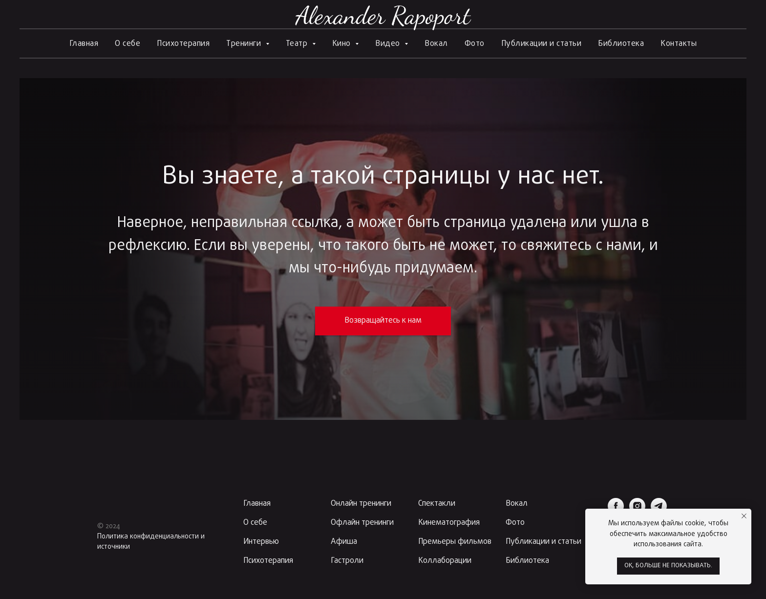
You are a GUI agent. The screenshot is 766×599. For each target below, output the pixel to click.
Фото (475, 44)
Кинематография (449, 523)
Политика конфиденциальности (148, 537)
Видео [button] (388, 44)
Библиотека (621, 44)
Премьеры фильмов (454, 542)
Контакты (678, 44)
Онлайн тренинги (361, 504)
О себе (127, 44)
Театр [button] (298, 44)
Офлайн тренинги (362, 523)
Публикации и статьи (541, 44)
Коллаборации (444, 561)
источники (113, 547)
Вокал (436, 44)
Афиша (344, 542)
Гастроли (347, 561)
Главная (84, 44)
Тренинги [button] (244, 44)
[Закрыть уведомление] (744, 516)
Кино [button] (342, 44)
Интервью (261, 542)
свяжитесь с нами (580, 246)
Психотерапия (183, 44)
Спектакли (436, 504)
